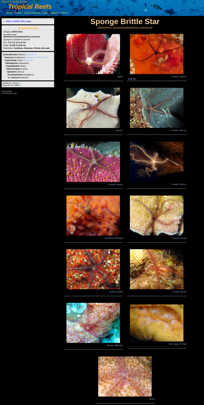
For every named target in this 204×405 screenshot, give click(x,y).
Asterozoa (9, 57)
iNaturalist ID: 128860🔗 (12, 85)
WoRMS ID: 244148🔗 (11, 83)
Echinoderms (31, 54)
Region (18, 12)
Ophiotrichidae (13, 69)
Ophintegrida (12, 63)
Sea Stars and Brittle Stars (37, 57)
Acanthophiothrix (16, 75)
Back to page (18, 21)
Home (9, 12)
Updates (54, 12)
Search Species (32, 12)
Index (45, 12)
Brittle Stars (28, 60)
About (64, 12)
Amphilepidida (12, 66)
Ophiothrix (12, 72)
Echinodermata (10, 54)
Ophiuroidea (10, 60)
